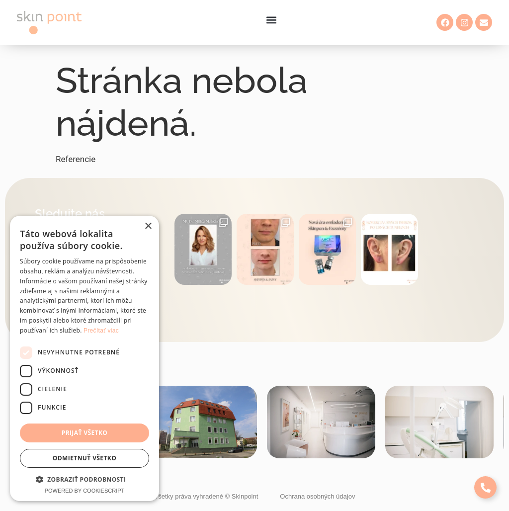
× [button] (148, 226)
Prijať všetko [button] (85, 432)
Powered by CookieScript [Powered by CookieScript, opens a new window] (85, 491)
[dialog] (84, 358)
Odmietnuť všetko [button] (84, 458)
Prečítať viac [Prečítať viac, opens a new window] (101, 330)
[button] (271, 20)
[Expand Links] (485, 487)
